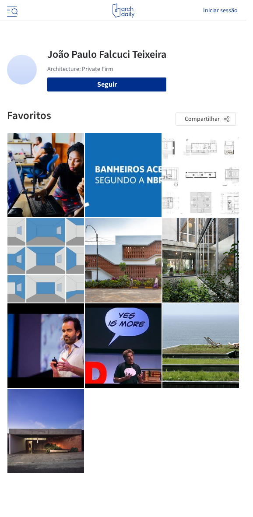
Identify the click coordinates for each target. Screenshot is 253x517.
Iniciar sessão (220, 10)
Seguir (107, 84)
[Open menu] (11, 10)
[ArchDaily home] (123, 11)
